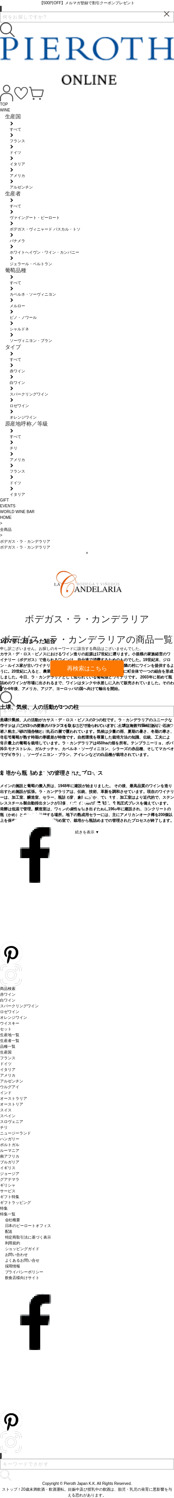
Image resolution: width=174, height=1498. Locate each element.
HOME (6, 517)
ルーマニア (9, 1150)
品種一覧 (7, 1046)
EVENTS (7, 506)
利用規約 (12, 1243)
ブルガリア (9, 1162)
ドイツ (6, 1064)
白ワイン (7, 1000)
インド (6, 1093)
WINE (5, 110)
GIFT (4, 500)
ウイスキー (9, 1023)
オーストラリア (13, 1098)
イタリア (7, 1069)
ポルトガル (9, 1145)
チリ (4, 1127)
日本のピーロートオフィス (28, 1226)
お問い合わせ (16, 1254)
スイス (6, 1110)
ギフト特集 (9, 1197)
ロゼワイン (9, 1012)
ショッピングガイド (22, 1249)
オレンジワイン (13, 1017)
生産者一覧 (9, 1041)
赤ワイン (7, 994)
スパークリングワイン (19, 1006)
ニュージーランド (15, 1133)
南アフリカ (9, 1156)
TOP (4, 104)
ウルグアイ (9, 1087)
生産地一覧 (9, 1035)
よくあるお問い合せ (22, 1260)
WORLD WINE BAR (17, 512)
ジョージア (9, 1173)
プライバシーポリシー (24, 1272)
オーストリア (11, 1104)
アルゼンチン (11, 1081)
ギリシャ (7, 1185)
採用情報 (12, 1266)
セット (6, 1029)
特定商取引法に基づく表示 (28, 1237)
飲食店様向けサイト (22, 1278)
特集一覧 (7, 1214)
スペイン (7, 1116)
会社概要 (12, 1220)
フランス (7, 1058)
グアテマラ (9, 1179)
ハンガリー (9, 1139)
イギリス (7, 1168)
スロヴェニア (11, 1121)
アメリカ (7, 1075)
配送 (9, 1231)
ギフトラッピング (15, 1202)
